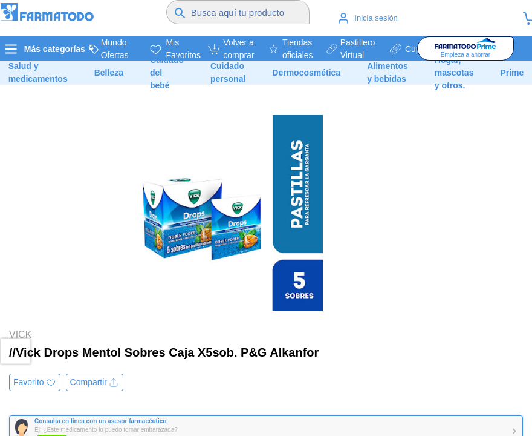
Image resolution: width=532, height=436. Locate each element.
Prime (512, 73)
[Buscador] (248, 12)
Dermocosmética (306, 73)
